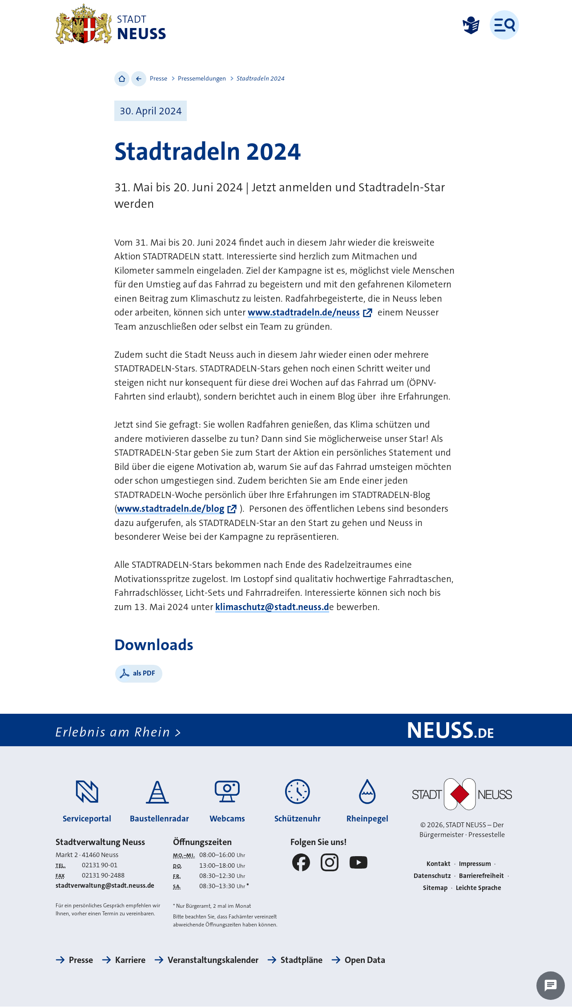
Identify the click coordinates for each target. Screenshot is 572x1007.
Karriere (130, 960)
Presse (158, 78)
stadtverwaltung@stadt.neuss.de (105, 886)
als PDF (144, 673)
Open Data (365, 960)
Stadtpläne (301, 960)
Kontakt (439, 864)
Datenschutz (432, 875)
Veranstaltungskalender (213, 960)
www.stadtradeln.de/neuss (304, 312)
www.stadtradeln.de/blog (170, 508)
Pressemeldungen (202, 78)
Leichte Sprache (478, 887)
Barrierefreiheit (481, 875)
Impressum (475, 864)
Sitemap (435, 887)
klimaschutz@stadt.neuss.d (272, 607)
